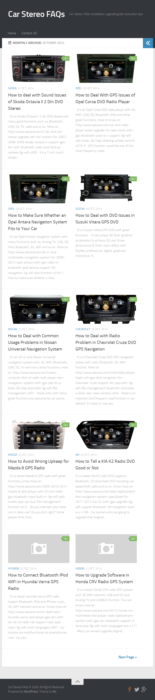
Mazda (12, 454)
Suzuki (80, 209)
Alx (54, 691)
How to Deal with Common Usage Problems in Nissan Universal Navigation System (35, 342)
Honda (79, 568)
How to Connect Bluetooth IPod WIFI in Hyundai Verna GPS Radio (38, 581)
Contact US (29, 33)
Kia (77, 454)
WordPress (31, 691)
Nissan (12, 329)
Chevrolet (82, 329)
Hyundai (13, 568)
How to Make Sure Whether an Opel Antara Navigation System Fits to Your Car (37, 222)
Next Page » (127, 657)
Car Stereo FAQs (36, 14)
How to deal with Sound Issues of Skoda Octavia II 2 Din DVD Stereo (37, 101)
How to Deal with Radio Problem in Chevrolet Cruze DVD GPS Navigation (105, 342)
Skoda (12, 88)
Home (12, 33)
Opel (78, 88)
